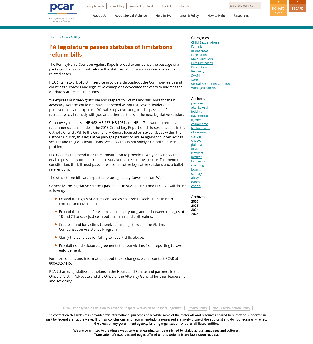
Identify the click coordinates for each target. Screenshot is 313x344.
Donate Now (278, 7)
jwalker (196, 157)
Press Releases (202, 63)
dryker (196, 149)
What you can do (203, 88)
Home (54, 37)
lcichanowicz (200, 128)
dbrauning (199, 132)
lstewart (197, 153)
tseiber (196, 136)
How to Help (216, 15)
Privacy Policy (197, 308)
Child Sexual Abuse (205, 42)
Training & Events (94, 6)
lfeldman (197, 111)
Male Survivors (202, 59)
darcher (197, 182)
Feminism (198, 46)
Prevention (199, 67)
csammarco (199, 124)
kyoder (196, 120)
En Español (164, 6)
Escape (297, 5)
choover (197, 140)
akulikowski (199, 107)
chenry (196, 186)
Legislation (199, 55)
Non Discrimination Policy (231, 308)
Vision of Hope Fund (141, 6)
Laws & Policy (189, 15)
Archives (198, 197)
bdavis (196, 169)
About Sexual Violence (131, 15)
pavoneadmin (201, 103)
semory (196, 173)
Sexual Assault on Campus (210, 84)
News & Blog (117, 6)
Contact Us (182, 6)
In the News (200, 51)
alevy (195, 178)
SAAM (195, 75)
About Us (99, 15)
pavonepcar (199, 116)
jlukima (196, 145)
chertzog (197, 165)
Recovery (197, 71)
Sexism (196, 79)
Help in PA (163, 15)
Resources (241, 15)
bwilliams (198, 161)
